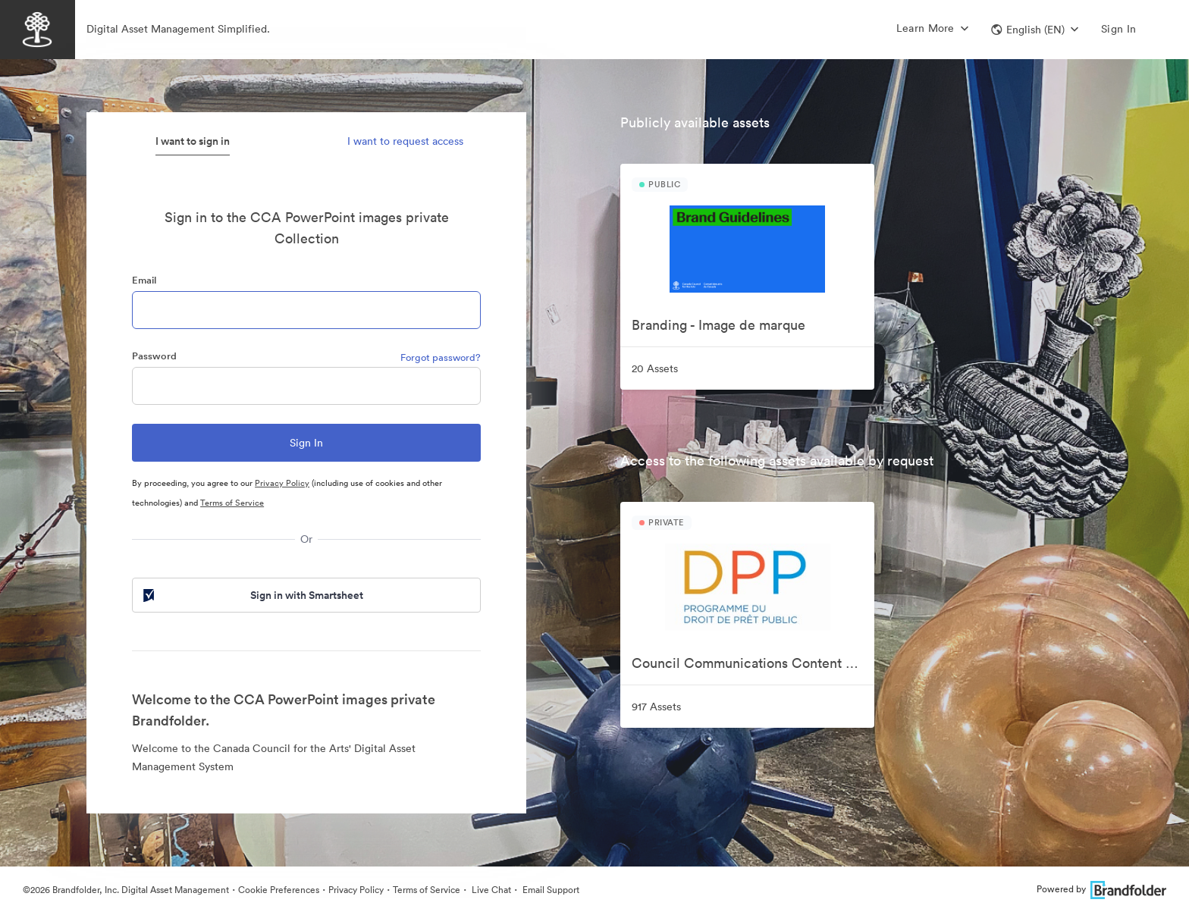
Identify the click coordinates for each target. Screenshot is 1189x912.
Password (154, 355)
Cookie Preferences (278, 889)
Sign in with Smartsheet (251, 595)
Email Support (549, 889)
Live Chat (490, 889)
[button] (1035, 29)
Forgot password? (440, 357)
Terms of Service (232, 503)
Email (144, 280)
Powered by (1101, 888)
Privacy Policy (282, 483)
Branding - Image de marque (718, 325)
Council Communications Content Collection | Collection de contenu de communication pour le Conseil (753, 663)
